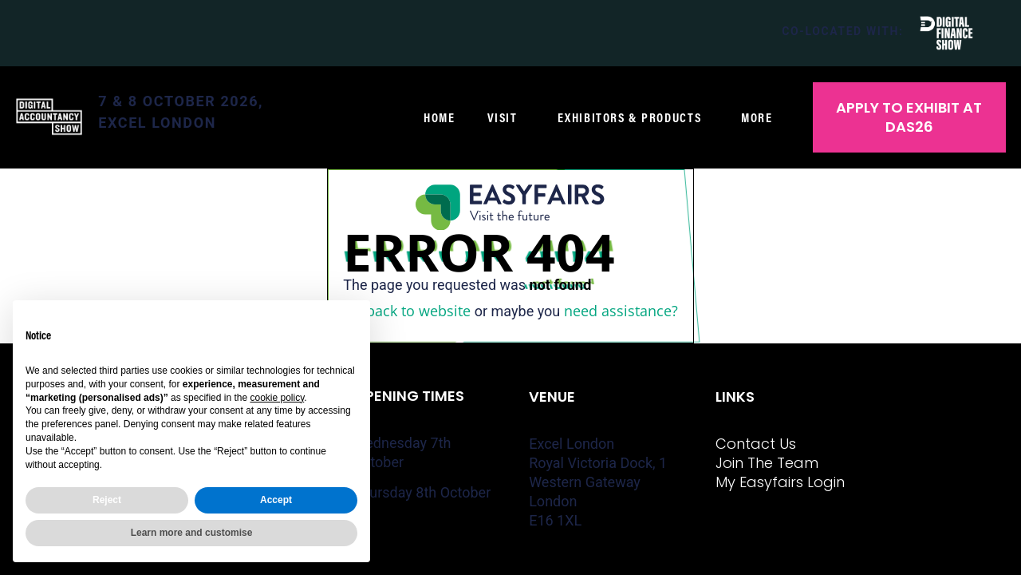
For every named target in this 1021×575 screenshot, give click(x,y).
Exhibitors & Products (634, 117)
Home (439, 117)
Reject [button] (107, 500)
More (760, 117)
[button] (910, 117)
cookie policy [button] (277, 397)
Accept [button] (276, 500)
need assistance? (621, 310)
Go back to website (407, 310)
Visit (506, 117)
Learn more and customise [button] (192, 532)
